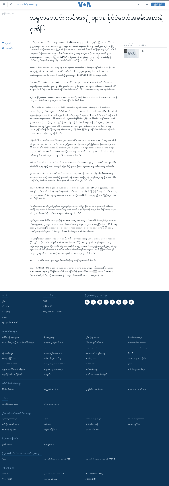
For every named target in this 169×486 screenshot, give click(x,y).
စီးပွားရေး (47, 348)
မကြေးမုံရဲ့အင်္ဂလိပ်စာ (51, 389)
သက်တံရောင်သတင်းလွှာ (136, 369)
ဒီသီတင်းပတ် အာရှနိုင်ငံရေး (95, 353)
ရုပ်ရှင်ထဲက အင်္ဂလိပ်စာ (94, 389)
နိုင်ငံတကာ (5, 306)
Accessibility (91, 479)
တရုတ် (4, 317)
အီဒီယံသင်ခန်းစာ (8, 389)
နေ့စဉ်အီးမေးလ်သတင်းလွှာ (53, 312)
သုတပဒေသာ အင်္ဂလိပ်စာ (137, 389)
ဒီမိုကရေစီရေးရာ (8, 353)
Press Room (7, 479)
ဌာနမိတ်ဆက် (7, 444)
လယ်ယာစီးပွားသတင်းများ (53, 358)
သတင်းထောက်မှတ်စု (9, 364)
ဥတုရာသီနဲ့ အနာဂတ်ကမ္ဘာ (53, 342)
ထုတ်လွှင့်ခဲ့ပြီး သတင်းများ (27, 4)
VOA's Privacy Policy (94, 474)
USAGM (5, 474)
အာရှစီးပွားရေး (91, 358)
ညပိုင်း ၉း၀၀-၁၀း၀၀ (51, 404)
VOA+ (4, 459)
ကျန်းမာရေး (90, 364)
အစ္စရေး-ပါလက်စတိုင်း (10, 322)
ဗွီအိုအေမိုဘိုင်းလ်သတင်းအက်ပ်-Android (100, 459)
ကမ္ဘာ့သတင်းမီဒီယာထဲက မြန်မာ (13, 369)
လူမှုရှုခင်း (47, 374)
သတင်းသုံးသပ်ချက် (9, 348)
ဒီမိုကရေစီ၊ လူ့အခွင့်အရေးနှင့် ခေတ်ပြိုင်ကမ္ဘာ (18, 342)
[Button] (6, 43)
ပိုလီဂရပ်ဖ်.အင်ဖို (92, 424)
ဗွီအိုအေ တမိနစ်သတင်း (136, 419)
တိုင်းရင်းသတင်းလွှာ (135, 337)
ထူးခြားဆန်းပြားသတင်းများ (53, 369)
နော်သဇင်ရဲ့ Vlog (134, 424)
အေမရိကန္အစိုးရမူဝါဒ (51, 479)
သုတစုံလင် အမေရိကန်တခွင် (138, 348)
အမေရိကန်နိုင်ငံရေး (9, 358)
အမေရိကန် (6, 312)
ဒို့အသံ (130, 364)
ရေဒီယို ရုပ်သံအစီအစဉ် (10, 424)
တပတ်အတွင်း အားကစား (53, 353)
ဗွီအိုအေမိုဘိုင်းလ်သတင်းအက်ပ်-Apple (57, 459)
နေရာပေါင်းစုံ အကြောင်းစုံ (137, 358)
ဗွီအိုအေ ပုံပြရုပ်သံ (92, 429)
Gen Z (130, 353)
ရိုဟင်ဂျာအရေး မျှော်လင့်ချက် (96, 374)
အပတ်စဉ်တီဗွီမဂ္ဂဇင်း (9, 429)
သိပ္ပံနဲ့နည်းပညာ (49, 337)
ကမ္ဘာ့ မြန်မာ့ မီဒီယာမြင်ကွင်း (12, 374)
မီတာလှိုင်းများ (49, 444)
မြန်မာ (4, 301)
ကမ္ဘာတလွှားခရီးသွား (93, 348)
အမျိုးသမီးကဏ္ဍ (91, 369)
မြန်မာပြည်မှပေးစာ (93, 337)
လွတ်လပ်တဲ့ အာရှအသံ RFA (54, 474)
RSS (45, 301)
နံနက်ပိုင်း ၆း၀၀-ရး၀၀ (10, 404)
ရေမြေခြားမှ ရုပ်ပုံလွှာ (93, 419)
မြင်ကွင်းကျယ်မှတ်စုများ (94, 342)
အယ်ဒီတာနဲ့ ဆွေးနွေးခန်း (10, 337)
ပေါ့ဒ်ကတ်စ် (47, 306)
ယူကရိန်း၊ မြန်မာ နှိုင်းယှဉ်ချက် (54, 364)
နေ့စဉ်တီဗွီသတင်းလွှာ (9, 419)
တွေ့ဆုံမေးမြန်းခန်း (50, 429)
